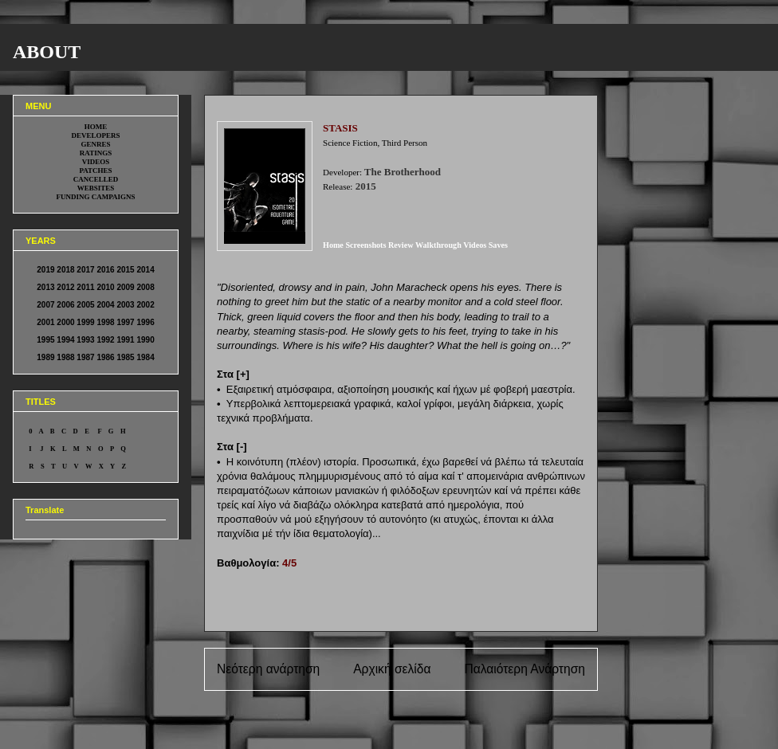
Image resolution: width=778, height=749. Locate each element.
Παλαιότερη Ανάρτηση (524, 669)
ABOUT (47, 51)
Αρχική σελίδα (391, 669)
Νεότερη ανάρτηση (268, 669)
